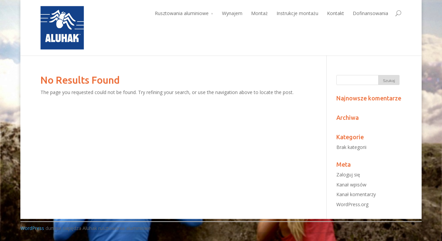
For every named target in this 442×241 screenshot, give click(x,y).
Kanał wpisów (351, 184)
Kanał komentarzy (356, 194)
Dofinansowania (370, 13)
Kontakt (335, 13)
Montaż (259, 13)
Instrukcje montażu (297, 13)
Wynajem (232, 13)
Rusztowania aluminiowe (182, 13)
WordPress (32, 228)
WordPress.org (352, 204)
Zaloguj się (348, 174)
